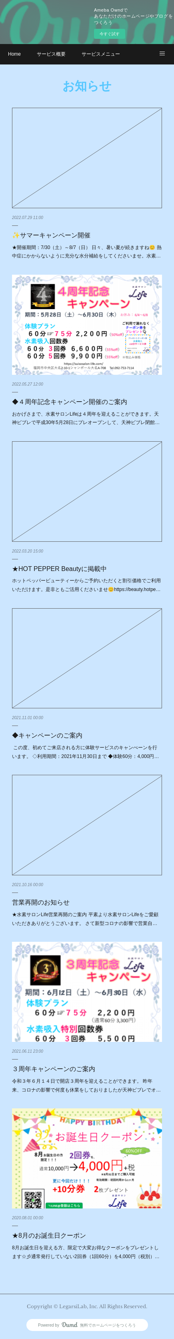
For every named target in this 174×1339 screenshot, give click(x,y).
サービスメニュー (101, 54)
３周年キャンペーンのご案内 (53, 1069)
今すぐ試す (110, 34)
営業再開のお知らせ (41, 902)
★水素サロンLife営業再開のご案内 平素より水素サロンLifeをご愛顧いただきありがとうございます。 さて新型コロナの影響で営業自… (85, 919)
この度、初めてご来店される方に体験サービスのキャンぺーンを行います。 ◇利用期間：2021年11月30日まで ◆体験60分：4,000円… (85, 752)
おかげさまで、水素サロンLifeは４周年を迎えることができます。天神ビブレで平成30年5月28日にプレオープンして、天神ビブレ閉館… (86, 418)
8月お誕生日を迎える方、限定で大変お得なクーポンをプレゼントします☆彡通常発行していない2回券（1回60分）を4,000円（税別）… (86, 1252)
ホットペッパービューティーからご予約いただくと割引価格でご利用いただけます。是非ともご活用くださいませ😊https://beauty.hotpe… (86, 585)
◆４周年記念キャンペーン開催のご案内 (69, 401)
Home (14, 54)
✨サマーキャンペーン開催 (51, 235)
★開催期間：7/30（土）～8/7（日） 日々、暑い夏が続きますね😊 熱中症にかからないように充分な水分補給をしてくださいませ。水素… (87, 252)
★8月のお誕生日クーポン (49, 1235)
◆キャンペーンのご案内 (47, 735)
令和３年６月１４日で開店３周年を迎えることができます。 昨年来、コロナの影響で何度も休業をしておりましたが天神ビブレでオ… (86, 1085)
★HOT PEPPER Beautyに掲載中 (59, 568)
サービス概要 (51, 54)
